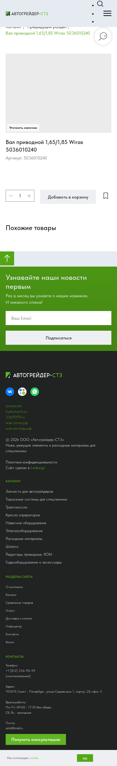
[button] (100, 4)
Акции (10, 642)
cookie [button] (34, 758)
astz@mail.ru (14, 728)
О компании (14, 587)
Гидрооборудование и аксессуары (34, 562)
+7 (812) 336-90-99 (20, 671)
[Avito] (22, 391)
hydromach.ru (16, 411)
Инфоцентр (14, 626)
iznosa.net (14, 406)
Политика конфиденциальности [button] (31, 462)
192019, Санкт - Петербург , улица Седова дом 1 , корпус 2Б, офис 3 (54, 691)
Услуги (10, 610)
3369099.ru (15, 417)
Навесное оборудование (26, 523)
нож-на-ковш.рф (19, 428)
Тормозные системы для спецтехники (36, 499)
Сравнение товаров (19, 603)
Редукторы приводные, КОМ (29, 554)
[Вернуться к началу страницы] (7, 258)
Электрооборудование (24, 530)
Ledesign (38, 467)
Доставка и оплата (19, 618)
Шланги (12, 546)
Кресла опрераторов (23, 515)
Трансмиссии (16, 507)
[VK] (10, 391)
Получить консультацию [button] (35, 739)
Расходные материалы (24, 538)
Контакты (12, 634)
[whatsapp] (34, 391)
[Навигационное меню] (107, 13)
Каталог (11, 595)
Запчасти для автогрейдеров (29, 491)
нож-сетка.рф (17, 422)
